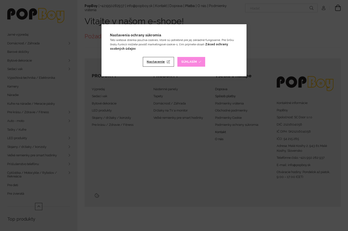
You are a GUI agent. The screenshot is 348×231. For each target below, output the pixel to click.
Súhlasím (189, 62)
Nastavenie (156, 62)
